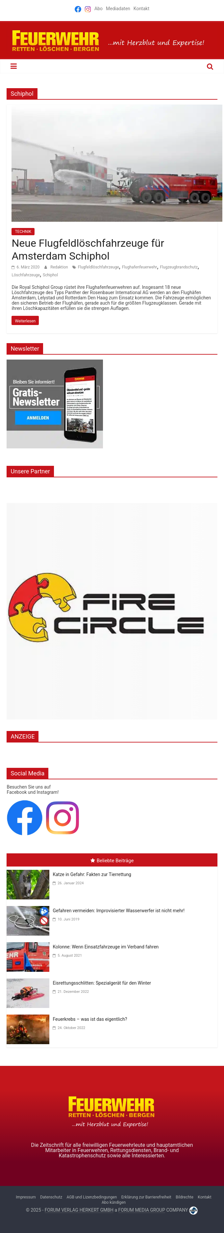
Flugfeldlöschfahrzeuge (98, 267)
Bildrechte (184, 1197)
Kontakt (141, 8)
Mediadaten (118, 8)
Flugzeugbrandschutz (179, 267)
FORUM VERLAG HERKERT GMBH (79, 1210)
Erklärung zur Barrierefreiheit (146, 1197)
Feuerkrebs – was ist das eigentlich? (90, 1019)
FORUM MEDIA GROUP (141, 1210)
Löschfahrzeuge (26, 275)
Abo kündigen (114, 1202)
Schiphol (50, 275)
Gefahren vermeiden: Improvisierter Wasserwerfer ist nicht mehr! (119, 910)
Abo (98, 8)
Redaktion (59, 267)
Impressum (26, 1197)
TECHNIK (23, 231)
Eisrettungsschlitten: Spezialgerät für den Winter (102, 983)
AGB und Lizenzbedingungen (92, 1197)
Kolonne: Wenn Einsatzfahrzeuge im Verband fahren (106, 946)
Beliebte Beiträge (112, 861)
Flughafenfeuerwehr (139, 267)
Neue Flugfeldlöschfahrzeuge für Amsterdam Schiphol (88, 249)
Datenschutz (51, 1197)
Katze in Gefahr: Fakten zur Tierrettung (92, 874)
